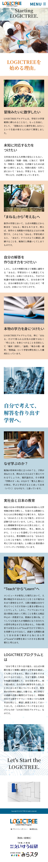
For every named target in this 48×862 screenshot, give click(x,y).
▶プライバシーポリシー (19, 829)
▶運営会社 (33, 829)
